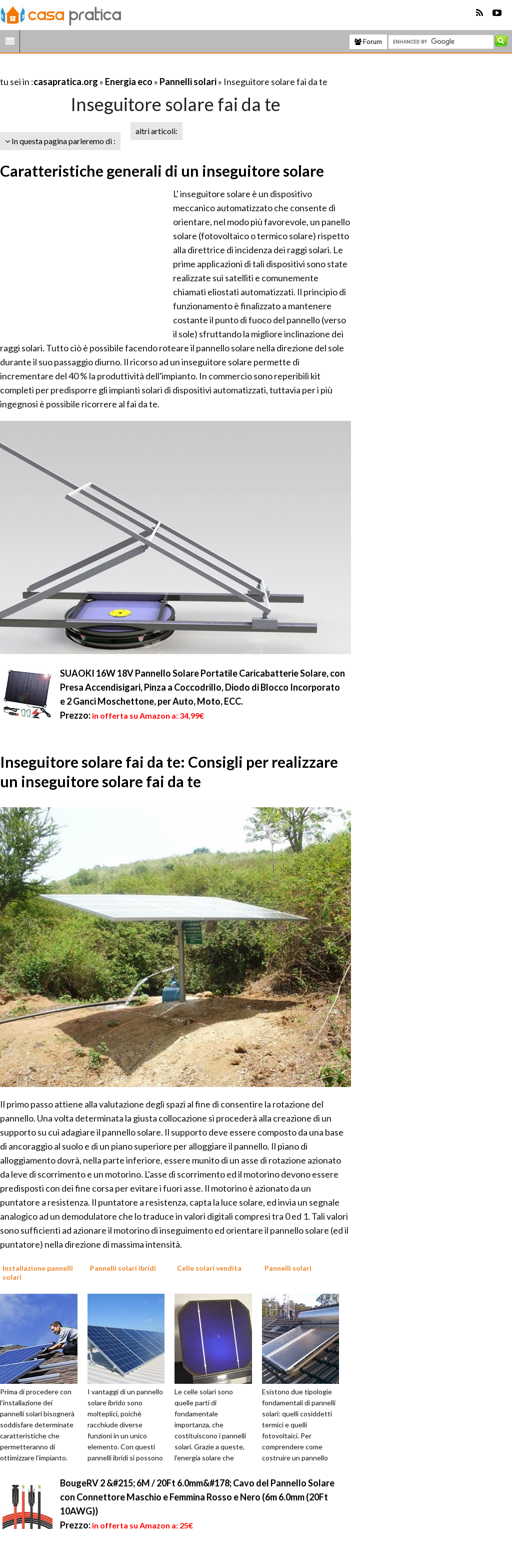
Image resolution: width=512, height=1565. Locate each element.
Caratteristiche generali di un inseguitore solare (162, 171)
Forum (368, 42)
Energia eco (128, 81)
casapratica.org (66, 81)
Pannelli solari (188, 81)
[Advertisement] (117, 69)
